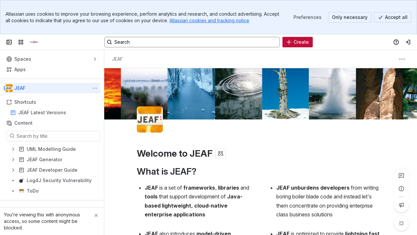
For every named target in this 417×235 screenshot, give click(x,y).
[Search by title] (57, 136)
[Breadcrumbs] (117, 59)
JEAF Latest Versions (42, 112)
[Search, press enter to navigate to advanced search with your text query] (192, 42)
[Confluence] (34, 42)
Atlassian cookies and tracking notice (209, 20)
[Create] (297, 42)
